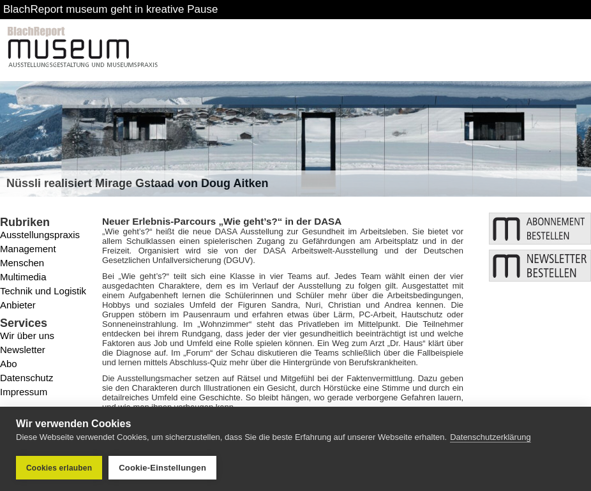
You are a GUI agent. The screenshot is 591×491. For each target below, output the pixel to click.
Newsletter (22, 349)
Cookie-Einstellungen (162, 467)
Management (28, 248)
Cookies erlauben (59, 468)
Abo (8, 363)
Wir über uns (27, 335)
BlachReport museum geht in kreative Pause (110, 9)
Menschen (22, 262)
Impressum (23, 391)
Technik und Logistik (43, 290)
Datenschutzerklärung (490, 437)
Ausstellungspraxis (40, 234)
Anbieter (18, 304)
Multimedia (23, 276)
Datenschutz (26, 377)
